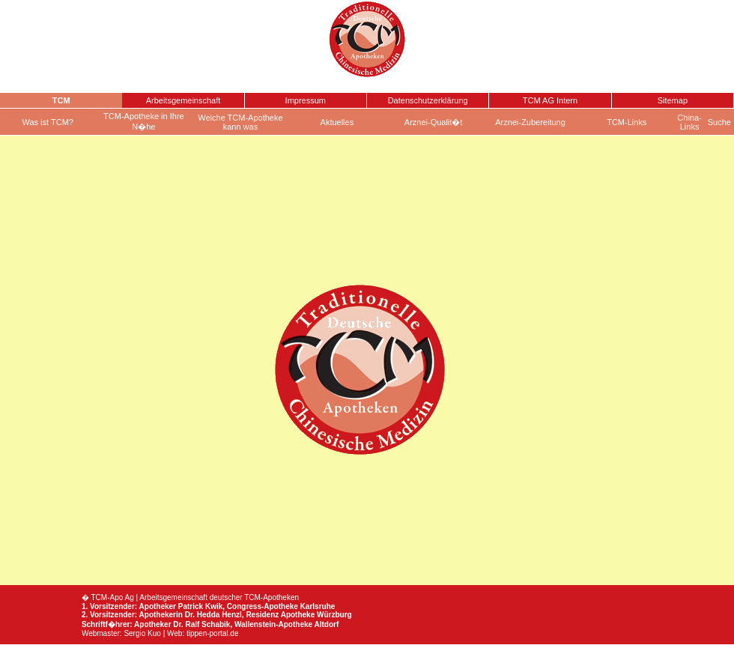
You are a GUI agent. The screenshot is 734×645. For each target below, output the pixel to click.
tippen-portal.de (212, 633)
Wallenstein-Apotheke (273, 624)
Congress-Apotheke (262, 606)
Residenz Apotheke (280, 615)
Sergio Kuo (142, 633)
